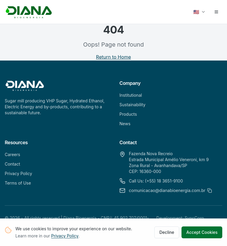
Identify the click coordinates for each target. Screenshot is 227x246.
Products (128, 114)
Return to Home (113, 57)
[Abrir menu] (216, 12)
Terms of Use (18, 182)
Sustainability (132, 104)
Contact (12, 163)
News (124, 123)
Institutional (130, 95)
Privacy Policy (64, 236)
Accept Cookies (202, 232)
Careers (12, 154)
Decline (166, 232)
